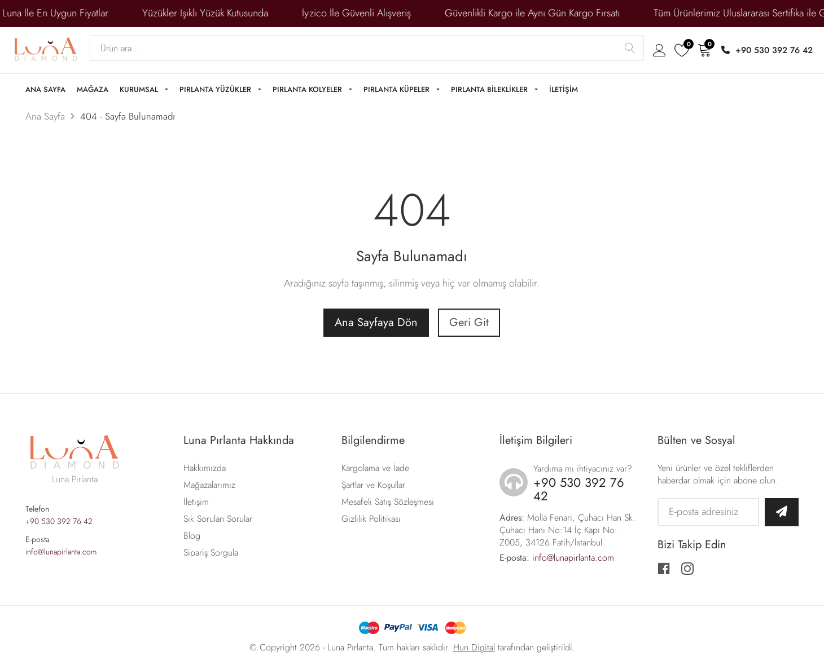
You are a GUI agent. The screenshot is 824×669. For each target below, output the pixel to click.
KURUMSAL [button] (140, 90)
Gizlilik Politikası (371, 518)
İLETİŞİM (563, 90)
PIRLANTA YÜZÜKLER (216, 90)
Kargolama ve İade (375, 467)
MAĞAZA (92, 90)
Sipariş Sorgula (210, 552)
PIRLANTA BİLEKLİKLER (490, 90)
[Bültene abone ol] (782, 512)
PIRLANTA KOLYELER (308, 90)
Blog (191, 535)
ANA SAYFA (45, 90)
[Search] (367, 48)
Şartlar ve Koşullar (373, 484)
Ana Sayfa (45, 116)
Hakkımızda (204, 467)
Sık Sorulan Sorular (217, 518)
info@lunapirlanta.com (61, 551)
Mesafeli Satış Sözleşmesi (387, 501)
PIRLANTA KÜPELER (397, 90)
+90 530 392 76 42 (767, 50)
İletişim (196, 501)
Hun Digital (474, 647)
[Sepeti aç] (704, 49)
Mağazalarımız (209, 484)
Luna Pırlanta (350, 647)
